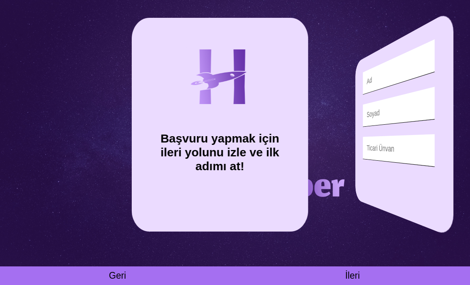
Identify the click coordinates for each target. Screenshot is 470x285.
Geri (117, 275)
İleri (352, 275)
